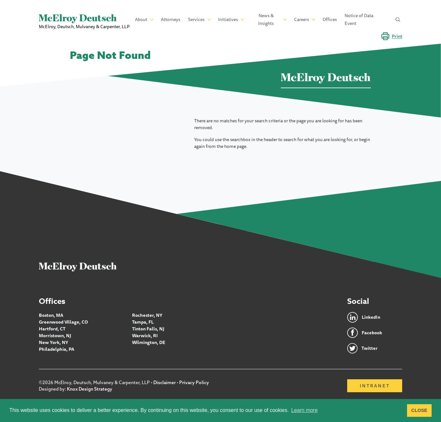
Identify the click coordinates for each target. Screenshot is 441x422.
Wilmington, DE (148, 342)
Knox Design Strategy (89, 389)
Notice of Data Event (359, 19)
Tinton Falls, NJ (148, 328)
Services (196, 19)
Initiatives (228, 19)
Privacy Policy (194, 382)
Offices (330, 19)
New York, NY (53, 342)
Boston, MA (51, 315)
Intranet (375, 385)
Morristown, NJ (55, 335)
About (141, 19)
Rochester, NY (147, 315)
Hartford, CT (52, 328)
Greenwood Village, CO (63, 322)
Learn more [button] (304, 410)
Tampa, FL (143, 322)
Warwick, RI (145, 335)
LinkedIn (371, 317)
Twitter (369, 348)
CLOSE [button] (419, 410)
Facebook (372, 332)
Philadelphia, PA (56, 349)
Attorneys (170, 19)
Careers (301, 19)
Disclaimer (164, 382)
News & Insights (266, 19)
